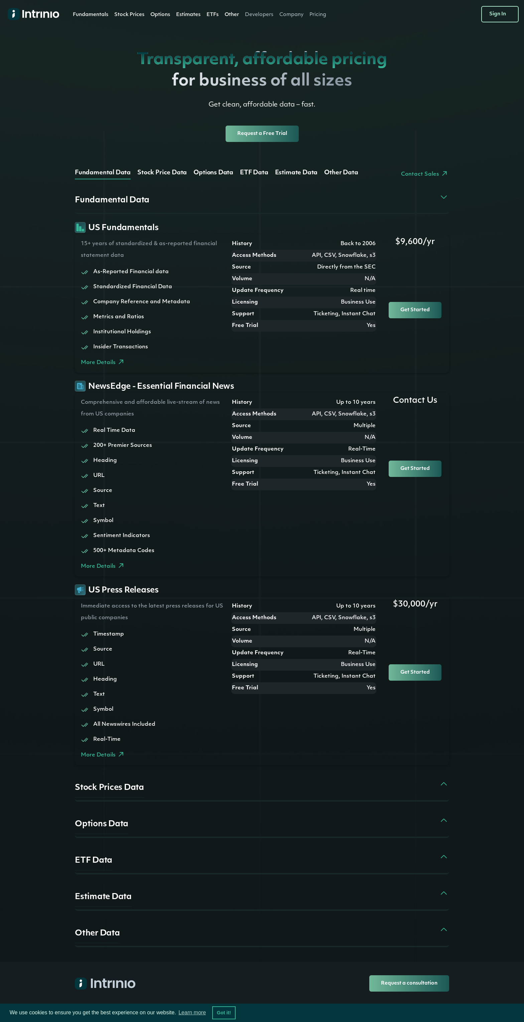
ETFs (213, 14)
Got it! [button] (224, 1012)
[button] (91, 14)
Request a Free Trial (262, 133)
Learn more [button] (192, 1012)
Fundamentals (90, 14)
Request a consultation (409, 983)
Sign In (497, 14)
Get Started (415, 310)
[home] (30, 14)
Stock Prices (129, 14)
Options (160, 14)
